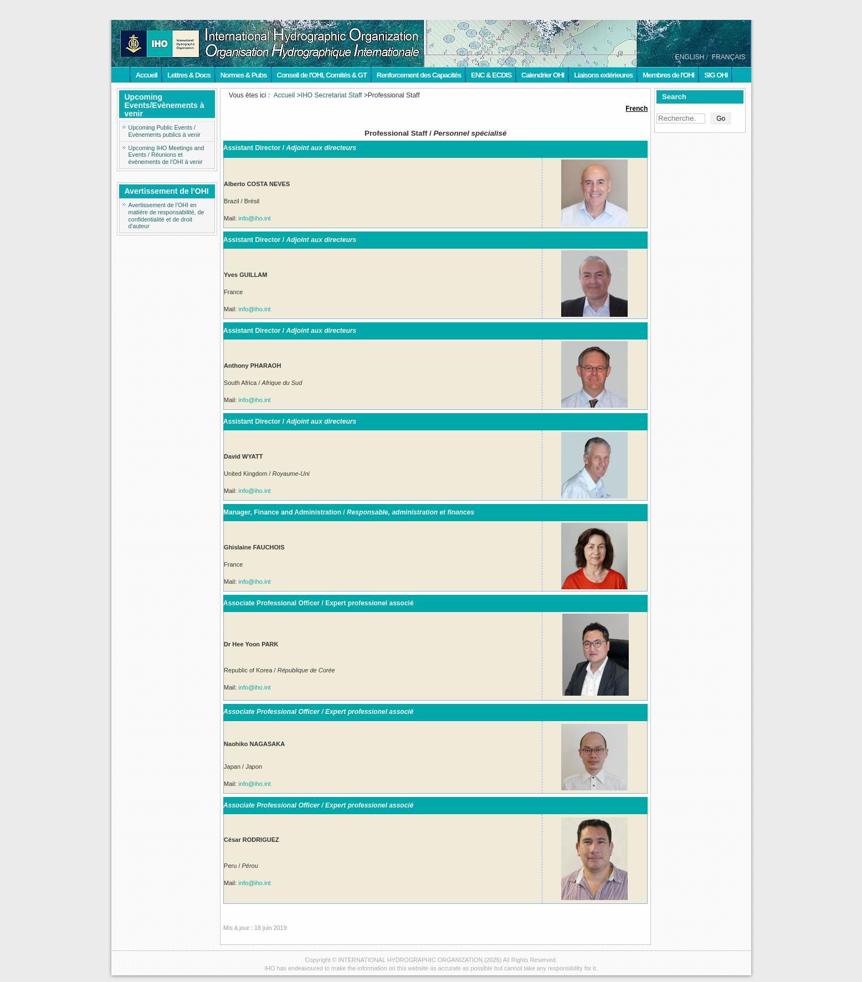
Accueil (146, 75)
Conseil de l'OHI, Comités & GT (322, 75)
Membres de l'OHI (668, 75)
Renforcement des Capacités (419, 75)
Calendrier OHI (542, 75)
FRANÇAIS (729, 57)
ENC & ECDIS (491, 75)
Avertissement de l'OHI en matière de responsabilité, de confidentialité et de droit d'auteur (166, 215)
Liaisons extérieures (603, 75)
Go (720, 118)
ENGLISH (690, 57)
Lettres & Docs (189, 75)
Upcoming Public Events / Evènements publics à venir (165, 131)
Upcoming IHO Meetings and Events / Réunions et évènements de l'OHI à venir (166, 155)
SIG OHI (715, 75)
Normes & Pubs (243, 75)
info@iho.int (254, 218)
